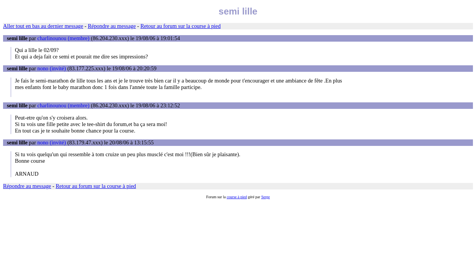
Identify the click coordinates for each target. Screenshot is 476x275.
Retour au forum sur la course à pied (180, 26)
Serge (265, 197)
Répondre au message (111, 26)
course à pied (237, 197)
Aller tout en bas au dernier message (43, 26)
